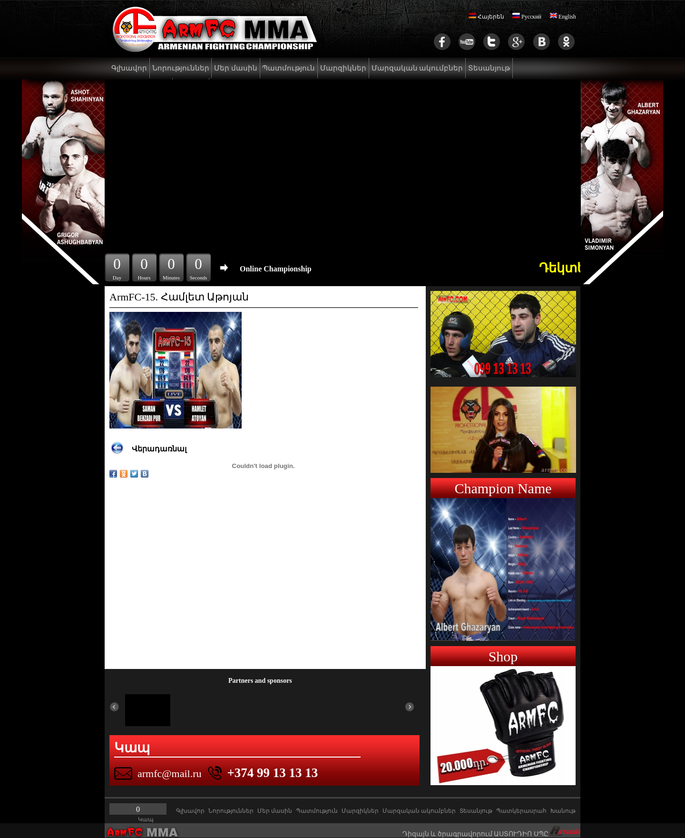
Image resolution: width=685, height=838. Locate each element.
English (562, 16)
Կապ (146, 819)
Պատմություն (288, 68)
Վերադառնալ (159, 449)
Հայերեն (486, 16)
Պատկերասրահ (521, 811)
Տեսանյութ (489, 68)
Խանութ (563, 811)
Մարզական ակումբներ (417, 68)
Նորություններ (180, 68)
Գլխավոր (129, 68)
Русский (526, 16)
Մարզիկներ (343, 68)
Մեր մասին (235, 68)
